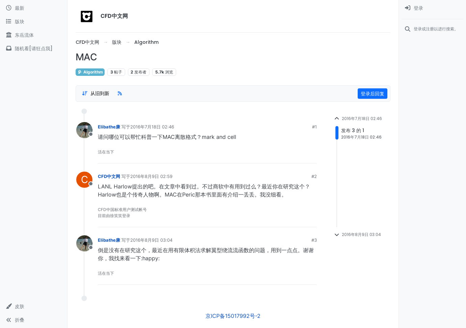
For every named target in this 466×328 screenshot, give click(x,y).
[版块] (33, 21)
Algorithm (90, 71)
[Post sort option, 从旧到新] (95, 93)
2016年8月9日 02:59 (151, 176)
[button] (33, 306)
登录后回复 (372, 93)
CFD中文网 (109, 176)
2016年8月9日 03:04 (151, 240)
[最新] (33, 8)
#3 (314, 240)
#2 (314, 176)
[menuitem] (432, 8)
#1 (314, 126)
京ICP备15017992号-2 (233, 315)
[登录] (432, 8)
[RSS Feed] (120, 93)
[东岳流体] (33, 35)
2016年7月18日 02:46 (152, 126)
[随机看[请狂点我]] (33, 48)
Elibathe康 (109, 126)
